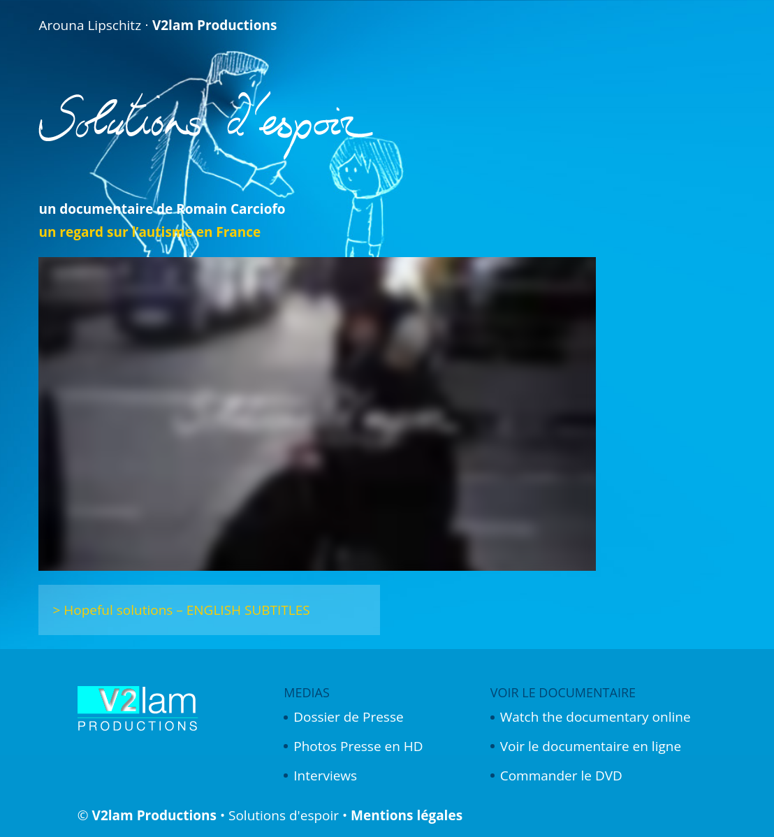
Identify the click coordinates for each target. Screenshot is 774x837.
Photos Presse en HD (358, 746)
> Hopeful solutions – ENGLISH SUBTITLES (180, 610)
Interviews (325, 775)
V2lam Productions (154, 815)
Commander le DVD (561, 775)
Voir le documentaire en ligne (590, 746)
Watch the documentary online (595, 717)
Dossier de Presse (348, 717)
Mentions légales (406, 815)
